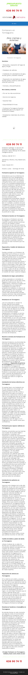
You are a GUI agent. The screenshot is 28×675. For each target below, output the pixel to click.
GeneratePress (14, 673)
